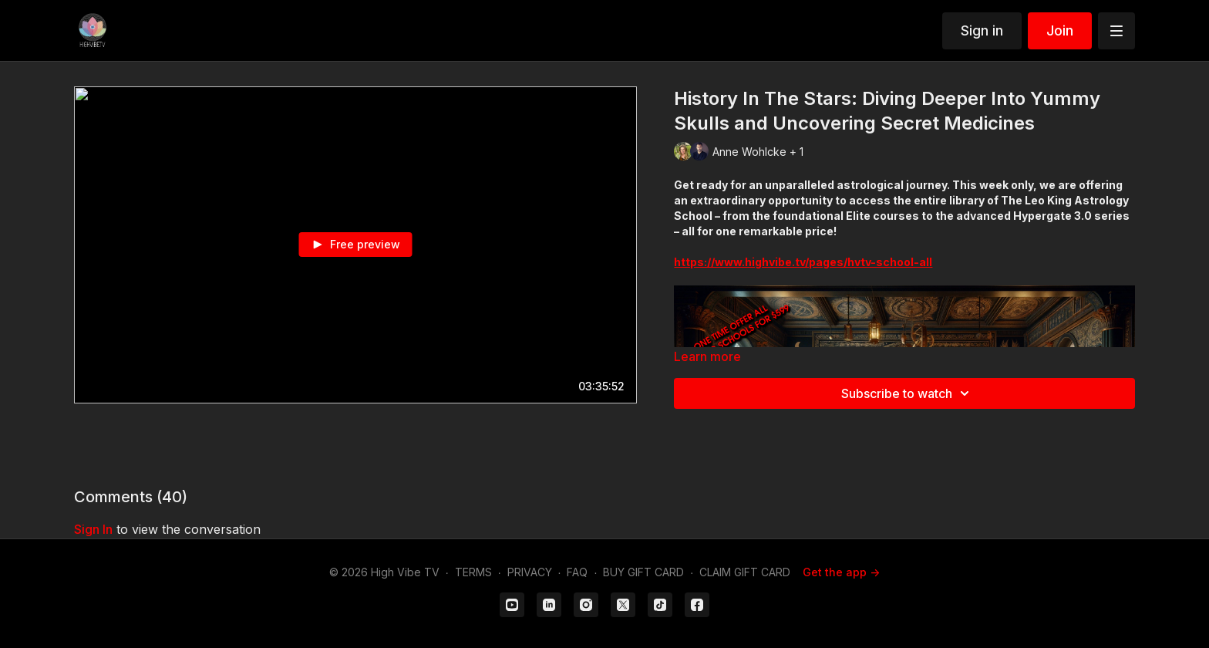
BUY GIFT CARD (643, 572)
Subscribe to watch (907, 393)
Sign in (982, 30)
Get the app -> (841, 572)
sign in (93, 529)
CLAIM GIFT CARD (744, 572)
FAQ (577, 572)
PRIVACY (529, 572)
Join (1059, 30)
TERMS (473, 572)
